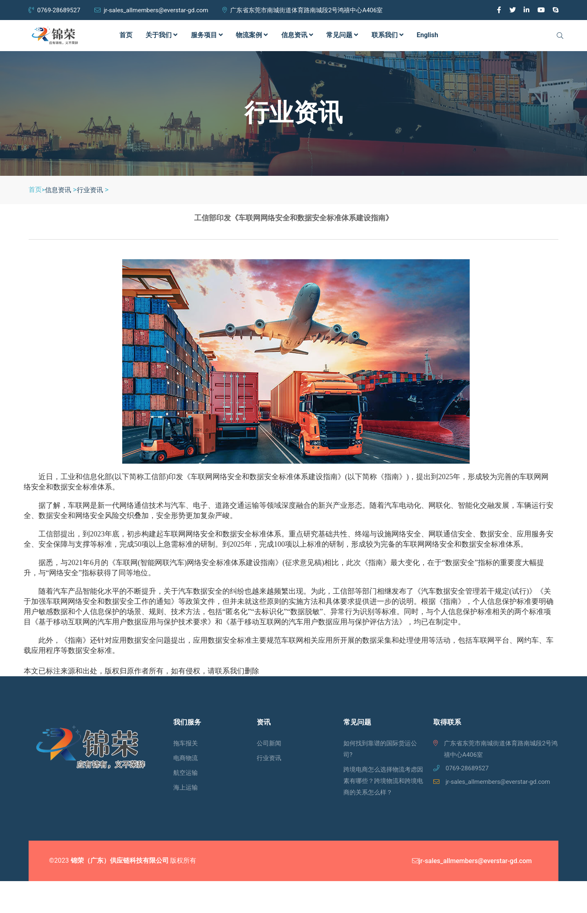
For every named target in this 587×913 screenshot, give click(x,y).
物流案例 (252, 35)
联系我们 (387, 35)
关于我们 (161, 35)
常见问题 (342, 35)
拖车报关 (185, 743)
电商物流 (185, 758)
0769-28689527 (54, 10)
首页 (125, 35)
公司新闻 (269, 743)
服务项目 (207, 35)
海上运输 (185, 787)
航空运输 (185, 772)
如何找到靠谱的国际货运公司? (380, 749)
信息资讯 (297, 35)
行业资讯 (90, 190)
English (427, 35)
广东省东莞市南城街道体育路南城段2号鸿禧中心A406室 (302, 10)
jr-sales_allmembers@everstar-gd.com (151, 10)
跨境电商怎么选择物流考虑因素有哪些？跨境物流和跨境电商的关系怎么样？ (383, 781)
